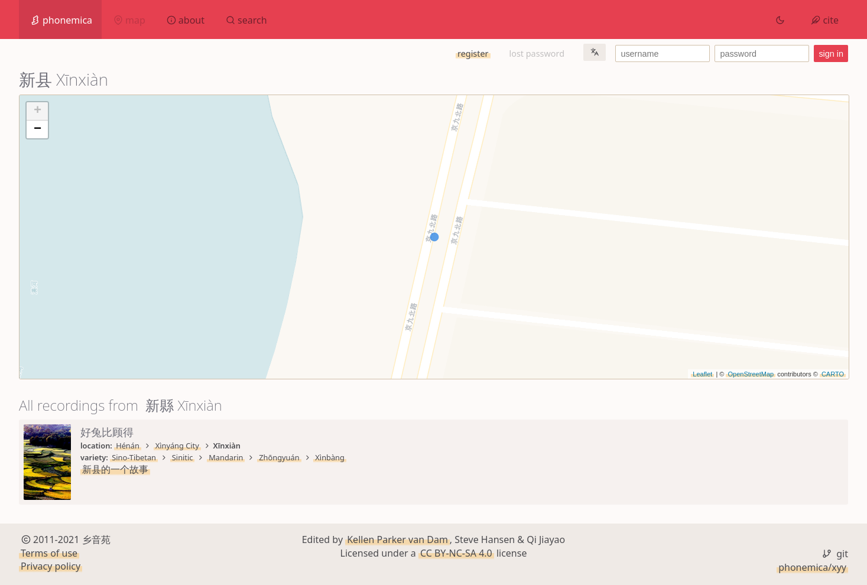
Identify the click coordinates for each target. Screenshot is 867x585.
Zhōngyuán (279, 457)
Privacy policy (50, 566)
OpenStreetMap (751, 374)
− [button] (37, 129)
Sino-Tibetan (134, 457)
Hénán (127, 445)
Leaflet (702, 374)
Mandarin (226, 457)
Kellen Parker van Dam (397, 539)
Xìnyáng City (177, 445)
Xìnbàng (330, 457)
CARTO (832, 374)
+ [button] (37, 111)
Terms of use (49, 553)
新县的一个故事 (115, 469)
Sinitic (182, 457)
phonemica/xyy (812, 567)
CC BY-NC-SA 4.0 (456, 553)
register (472, 53)
